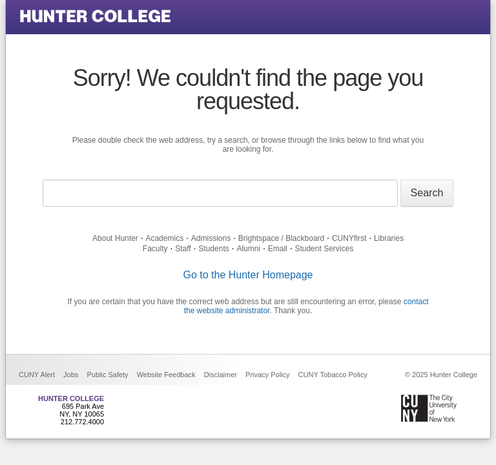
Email (277, 248)
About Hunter (115, 238)
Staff (183, 248)
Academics (164, 238)
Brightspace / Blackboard (281, 238)
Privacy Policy (267, 374)
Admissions (211, 238)
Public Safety (107, 374)
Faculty (155, 248)
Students (213, 248)
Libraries (389, 238)
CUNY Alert (37, 374)
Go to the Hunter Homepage (248, 274)
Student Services (323, 248)
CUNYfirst (349, 238)
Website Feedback (166, 374)
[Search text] (220, 193)
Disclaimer (220, 374)
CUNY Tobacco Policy (332, 374)
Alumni (248, 248)
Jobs (70, 374)
